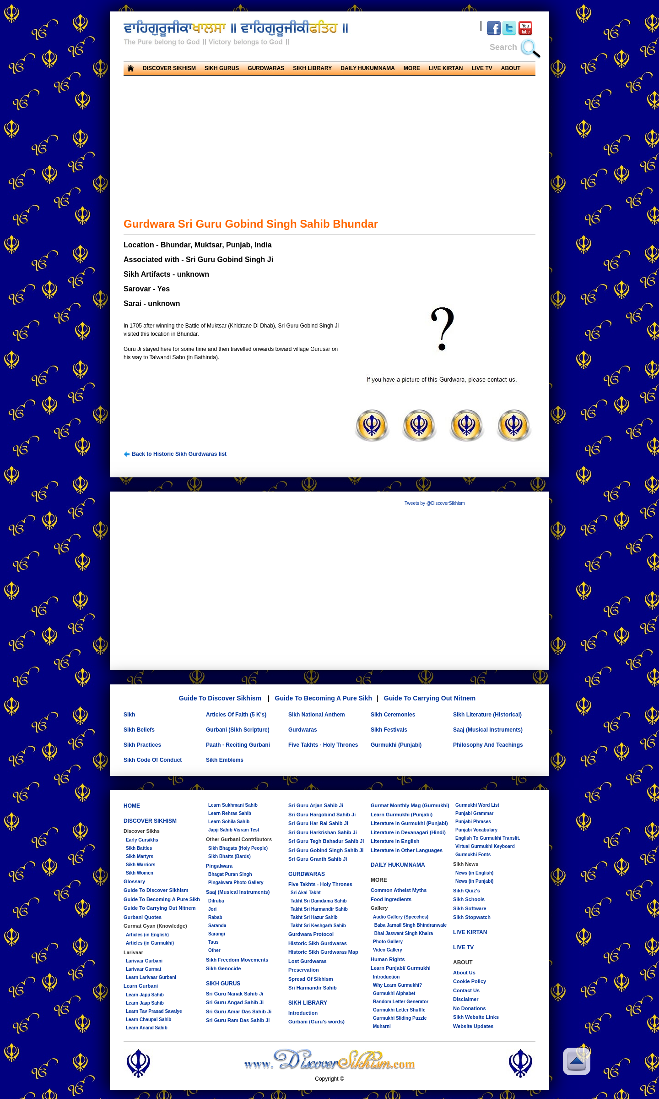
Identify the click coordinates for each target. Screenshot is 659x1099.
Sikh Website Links (476, 1017)
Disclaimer (466, 999)
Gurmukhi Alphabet (394, 993)
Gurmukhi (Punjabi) (396, 745)
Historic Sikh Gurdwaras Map (323, 952)
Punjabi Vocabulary (476, 829)
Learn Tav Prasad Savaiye (154, 1011)
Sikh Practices (142, 745)
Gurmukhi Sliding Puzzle (400, 1018)
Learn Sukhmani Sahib (233, 805)
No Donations (469, 1008)
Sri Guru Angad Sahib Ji (235, 1002)
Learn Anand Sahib (146, 1027)
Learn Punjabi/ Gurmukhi (401, 968)
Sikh (129, 714)
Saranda (217, 925)
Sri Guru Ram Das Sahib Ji (238, 1020)
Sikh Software (469, 908)
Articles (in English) (147, 934)
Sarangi (216, 933)
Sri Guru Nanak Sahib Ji (234, 993)
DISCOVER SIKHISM (169, 68)
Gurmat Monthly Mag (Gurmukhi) (410, 805)
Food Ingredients (391, 899)
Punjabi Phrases (473, 821)
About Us (464, 972)
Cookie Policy (469, 981)
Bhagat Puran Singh (230, 874)
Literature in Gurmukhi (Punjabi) (409, 823)
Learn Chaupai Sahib (148, 1019)
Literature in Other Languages (407, 850)
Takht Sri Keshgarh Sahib (318, 925)
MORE (412, 68)
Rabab (215, 917)
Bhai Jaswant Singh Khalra (403, 933)
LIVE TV (481, 68)
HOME (132, 806)
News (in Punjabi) (474, 881)
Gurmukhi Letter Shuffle (399, 1009)
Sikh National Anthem (316, 714)
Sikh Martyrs (139, 856)
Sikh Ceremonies (393, 714)
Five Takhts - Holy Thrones (323, 745)
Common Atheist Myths (399, 890)
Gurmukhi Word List (477, 805)
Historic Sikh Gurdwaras (317, 943)
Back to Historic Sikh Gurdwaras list (175, 454)
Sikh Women (139, 872)
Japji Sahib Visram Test (233, 829)
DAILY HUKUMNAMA (367, 68)
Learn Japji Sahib (145, 994)
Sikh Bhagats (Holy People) (238, 848)
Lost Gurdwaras (307, 961)
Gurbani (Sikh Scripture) (238, 730)
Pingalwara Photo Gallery (236, 882)
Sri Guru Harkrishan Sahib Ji (322, 832)
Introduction (303, 1013)
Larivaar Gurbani (144, 960)
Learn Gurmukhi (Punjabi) (401, 814)
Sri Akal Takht (306, 892)
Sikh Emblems (224, 760)
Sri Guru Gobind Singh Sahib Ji (325, 850)
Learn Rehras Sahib (229, 813)
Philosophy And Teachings (488, 745)
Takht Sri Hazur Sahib (314, 917)
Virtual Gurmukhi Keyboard (485, 846)
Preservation (303, 970)
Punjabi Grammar (474, 813)
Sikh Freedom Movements (237, 959)
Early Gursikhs (142, 839)
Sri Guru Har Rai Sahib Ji (318, 823)
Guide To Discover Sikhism (220, 698)
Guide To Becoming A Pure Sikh (324, 698)
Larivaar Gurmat (143, 969)
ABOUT (511, 68)
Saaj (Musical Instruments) (488, 730)
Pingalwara (219, 866)
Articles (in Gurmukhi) (150, 943)
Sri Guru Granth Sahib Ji (317, 859)
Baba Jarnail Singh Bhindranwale (410, 925)
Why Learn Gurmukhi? (397, 985)
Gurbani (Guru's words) (316, 1021)
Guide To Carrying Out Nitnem (429, 698)
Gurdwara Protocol (311, 934)
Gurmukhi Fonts (473, 854)
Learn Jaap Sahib (145, 1003)
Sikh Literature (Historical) (487, 714)
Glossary (134, 881)
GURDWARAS (266, 68)
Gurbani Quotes (143, 917)
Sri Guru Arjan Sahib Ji (315, 805)
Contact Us (466, 990)
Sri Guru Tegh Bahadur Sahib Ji (326, 841)
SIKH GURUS (222, 68)
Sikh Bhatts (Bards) (229, 856)
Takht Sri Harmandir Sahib (319, 909)
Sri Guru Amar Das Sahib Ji (238, 1011)
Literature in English (395, 841)
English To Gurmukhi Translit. (487, 838)
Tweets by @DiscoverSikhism (435, 503)
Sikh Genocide (223, 968)
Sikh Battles (139, 848)
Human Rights (388, 959)
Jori (212, 909)
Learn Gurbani (141, 986)
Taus (213, 942)
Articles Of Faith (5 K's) (236, 714)
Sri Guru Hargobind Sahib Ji (322, 814)
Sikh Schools (469, 899)
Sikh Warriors (141, 864)
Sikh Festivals (389, 730)
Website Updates (473, 1026)
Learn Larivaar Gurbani (151, 977)
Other (214, 950)
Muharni (382, 1026)
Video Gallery (387, 949)
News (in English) (474, 872)
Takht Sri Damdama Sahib (319, 900)
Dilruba (216, 900)
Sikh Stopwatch (472, 917)
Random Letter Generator (400, 1001)
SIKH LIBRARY (312, 68)
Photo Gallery (388, 941)
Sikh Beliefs (139, 730)
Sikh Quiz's (466, 890)
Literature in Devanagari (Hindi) (408, 832)
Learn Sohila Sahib (228, 821)
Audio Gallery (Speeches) (400, 916)
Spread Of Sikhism (310, 979)
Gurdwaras (302, 730)
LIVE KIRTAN (446, 68)
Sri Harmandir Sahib (312, 987)
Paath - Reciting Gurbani (238, 745)
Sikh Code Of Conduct (153, 760)
